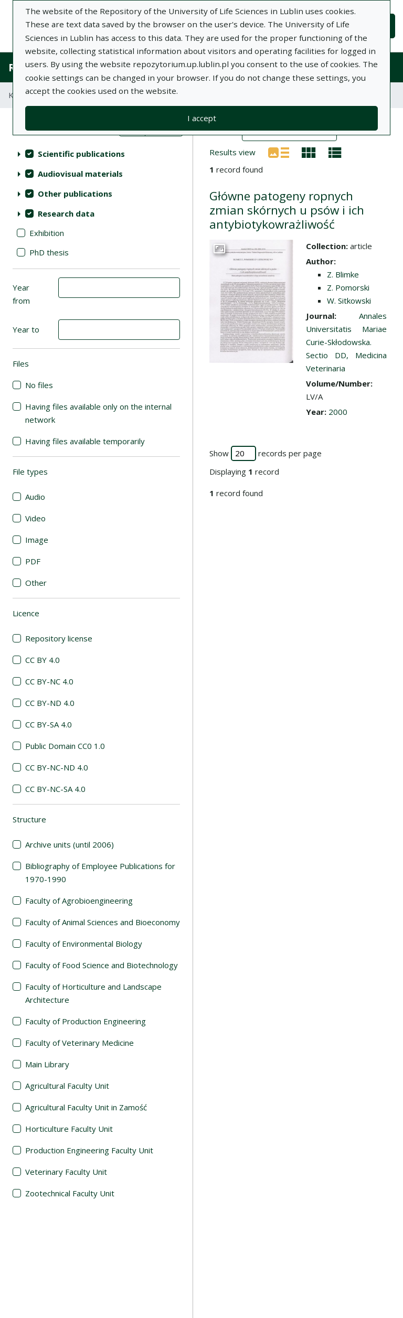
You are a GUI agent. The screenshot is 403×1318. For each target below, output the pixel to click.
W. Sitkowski (349, 300)
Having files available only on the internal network (98, 413)
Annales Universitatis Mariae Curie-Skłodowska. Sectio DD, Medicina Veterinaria (346, 341)
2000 (337, 411)
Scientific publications (81, 153)
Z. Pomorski (348, 287)
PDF (32, 561)
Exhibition (46, 233)
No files (39, 385)
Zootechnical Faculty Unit (69, 1193)
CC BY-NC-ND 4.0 (56, 767)
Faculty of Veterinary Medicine (79, 1042)
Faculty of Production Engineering (85, 1021)
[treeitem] (96, 154)
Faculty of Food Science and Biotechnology (101, 965)
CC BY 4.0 (42, 660)
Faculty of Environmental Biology (83, 943)
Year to (26, 329)
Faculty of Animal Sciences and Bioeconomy (102, 922)
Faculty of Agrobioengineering (79, 900)
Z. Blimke (343, 274)
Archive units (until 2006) (69, 844)
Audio (35, 496)
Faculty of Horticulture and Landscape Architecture (93, 993)
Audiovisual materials (80, 173)
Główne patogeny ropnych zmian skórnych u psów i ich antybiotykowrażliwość (286, 210)
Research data (66, 213)
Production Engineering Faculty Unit (89, 1150)
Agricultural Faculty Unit (67, 1085)
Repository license (58, 638)
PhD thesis (49, 252)
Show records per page (265, 453)
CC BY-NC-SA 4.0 (55, 789)
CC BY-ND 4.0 (50, 703)
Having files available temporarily (85, 441)
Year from (21, 294)
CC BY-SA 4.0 (48, 724)
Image (36, 539)
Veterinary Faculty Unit (66, 1171)
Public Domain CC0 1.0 (65, 746)
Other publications (75, 193)
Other (36, 582)
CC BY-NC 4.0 (49, 681)
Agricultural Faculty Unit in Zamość (86, 1107)
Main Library (47, 1064)
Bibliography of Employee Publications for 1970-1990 (100, 872)
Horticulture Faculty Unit (69, 1128)
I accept (201, 118)
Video (35, 518)
